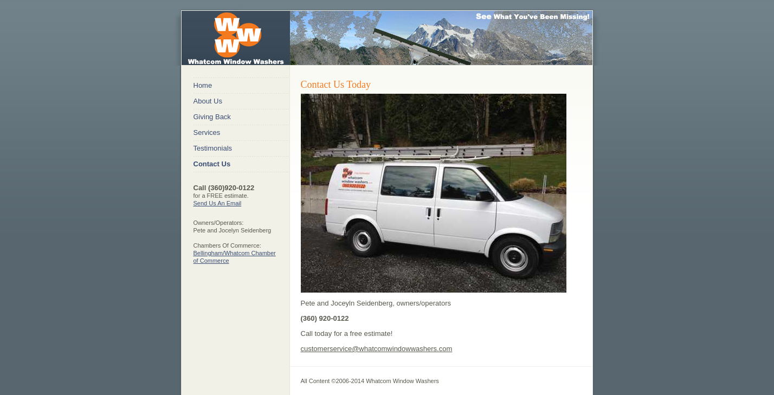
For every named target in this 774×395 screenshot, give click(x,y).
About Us (208, 101)
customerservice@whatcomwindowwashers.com (377, 349)
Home (203, 85)
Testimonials (213, 148)
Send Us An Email (218, 203)
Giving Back (212, 117)
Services (207, 132)
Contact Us (212, 164)
